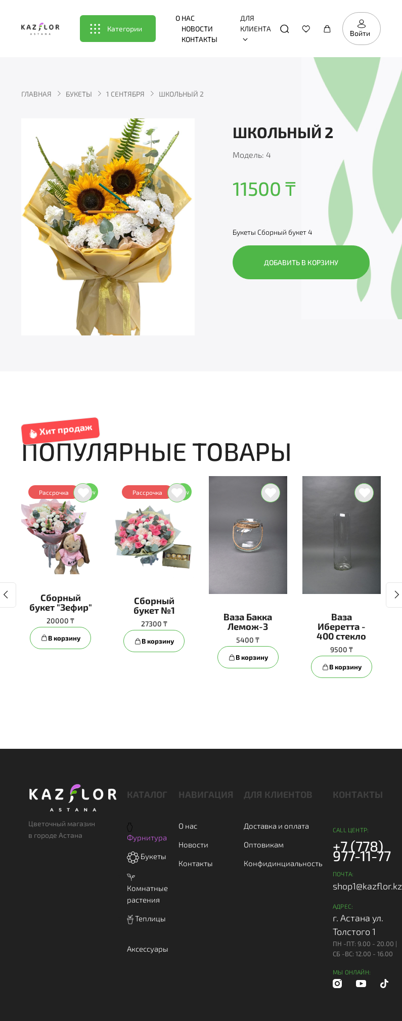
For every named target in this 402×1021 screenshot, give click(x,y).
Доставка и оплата (276, 825)
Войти (360, 28)
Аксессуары (147, 948)
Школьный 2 (181, 94)
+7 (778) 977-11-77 (362, 850)
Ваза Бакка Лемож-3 (248, 621)
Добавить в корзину (301, 262)
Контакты (199, 39)
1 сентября (125, 94)
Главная (36, 94)
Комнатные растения (147, 889)
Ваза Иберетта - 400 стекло (341, 626)
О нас (185, 18)
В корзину (60, 638)
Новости (197, 28)
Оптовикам (264, 844)
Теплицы (146, 918)
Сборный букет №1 (154, 605)
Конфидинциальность (283, 863)
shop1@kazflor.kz (367, 885)
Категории (116, 29)
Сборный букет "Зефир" (60, 602)
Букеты (79, 94)
